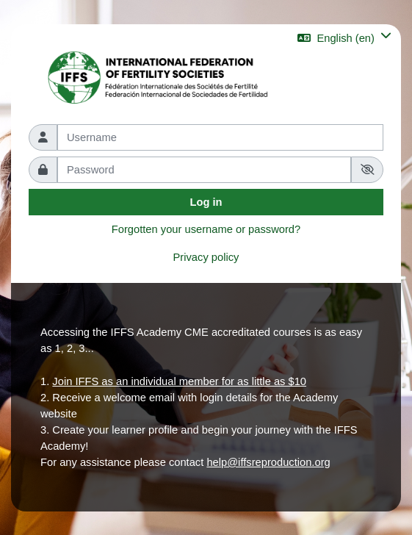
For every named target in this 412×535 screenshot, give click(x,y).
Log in (205, 202)
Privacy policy (206, 257)
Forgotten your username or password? (206, 229)
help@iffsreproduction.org (268, 462)
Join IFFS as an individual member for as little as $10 (179, 381)
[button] (344, 37)
